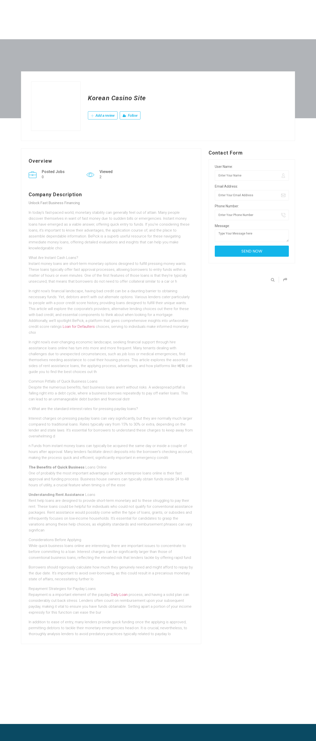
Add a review (103, 115)
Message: (222, 226)
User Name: (224, 166)
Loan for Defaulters (79, 326)
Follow (130, 115)
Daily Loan (119, 594)
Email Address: (226, 186)
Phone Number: (227, 206)
